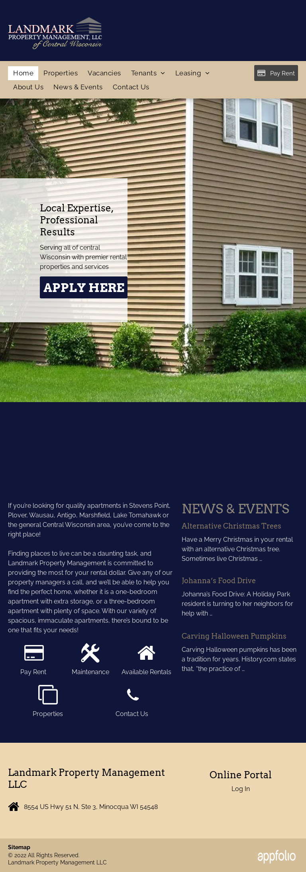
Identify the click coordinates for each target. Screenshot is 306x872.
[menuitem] (23, 73)
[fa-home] (146, 660)
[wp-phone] (133, 702)
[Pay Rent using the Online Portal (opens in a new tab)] (276, 73)
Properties (48, 714)
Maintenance (90, 672)
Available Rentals (146, 672)
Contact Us (133, 714)
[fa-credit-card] (34, 660)
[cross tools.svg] (90, 660)
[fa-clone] (48, 702)
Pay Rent (34, 672)
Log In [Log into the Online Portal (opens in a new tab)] (240, 789)
